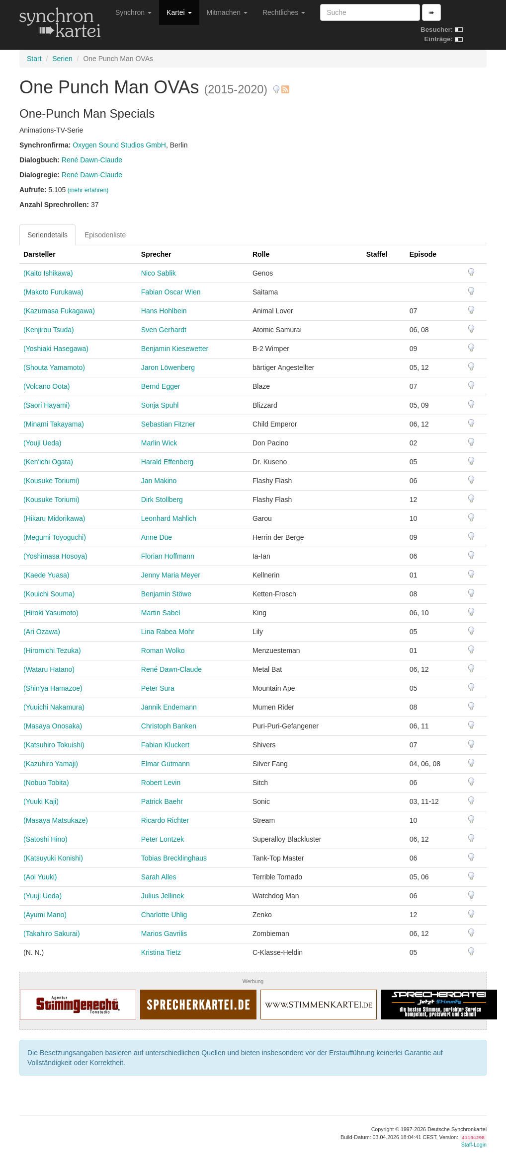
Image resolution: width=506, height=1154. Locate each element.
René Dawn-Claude (92, 160)
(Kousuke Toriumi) (51, 481)
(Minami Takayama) (53, 424)
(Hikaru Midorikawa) (54, 518)
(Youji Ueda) (42, 443)
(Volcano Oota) (46, 386)
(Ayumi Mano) (45, 915)
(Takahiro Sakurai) (51, 934)
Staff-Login (474, 1145)
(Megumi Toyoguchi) (54, 537)
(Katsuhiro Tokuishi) (53, 745)
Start (34, 59)
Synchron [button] (133, 12)
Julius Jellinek (162, 896)
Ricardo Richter (165, 820)
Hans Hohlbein (164, 311)
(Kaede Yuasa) (46, 575)
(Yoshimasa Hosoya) (55, 556)
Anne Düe (156, 537)
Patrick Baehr (162, 801)
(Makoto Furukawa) (53, 292)
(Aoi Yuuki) (40, 877)
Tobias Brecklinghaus (174, 858)
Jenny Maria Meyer (170, 575)
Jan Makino (159, 481)
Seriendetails (47, 235)
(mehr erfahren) (88, 190)
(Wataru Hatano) (49, 669)
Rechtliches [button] (283, 12)
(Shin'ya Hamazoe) (53, 688)
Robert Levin (160, 783)
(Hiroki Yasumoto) (51, 613)
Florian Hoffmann (167, 556)
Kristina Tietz (161, 952)
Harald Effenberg (167, 462)
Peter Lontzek (162, 839)
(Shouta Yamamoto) (54, 367)
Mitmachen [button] (227, 12)
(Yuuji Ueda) (42, 896)
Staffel (377, 254)
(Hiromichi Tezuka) (52, 650)
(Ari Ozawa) (41, 632)
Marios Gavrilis (164, 934)
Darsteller (39, 254)
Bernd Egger (160, 386)
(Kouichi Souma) (49, 594)
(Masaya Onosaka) (52, 726)
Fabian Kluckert (165, 745)
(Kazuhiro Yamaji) (50, 764)
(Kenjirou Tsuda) (48, 330)
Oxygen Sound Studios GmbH (119, 145)
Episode (423, 254)
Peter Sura (157, 688)
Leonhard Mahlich (168, 518)
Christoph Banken (168, 726)
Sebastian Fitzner (168, 424)
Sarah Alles (158, 877)
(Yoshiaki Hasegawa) (55, 349)
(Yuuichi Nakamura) (53, 707)
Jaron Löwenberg (168, 367)
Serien (62, 59)
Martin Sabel (160, 613)
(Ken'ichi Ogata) (48, 462)
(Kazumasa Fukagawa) (59, 311)
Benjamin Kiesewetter (174, 349)
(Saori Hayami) (46, 405)
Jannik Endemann (169, 707)
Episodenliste (105, 235)
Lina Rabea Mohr (167, 632)
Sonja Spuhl (160, 405)
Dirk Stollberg (162, 500)
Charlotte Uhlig (164, 915)
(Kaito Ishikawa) (48, 273)
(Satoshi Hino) (45, 839)
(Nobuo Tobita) (46, 783)
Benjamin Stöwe (166, 594)
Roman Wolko (163, 650)
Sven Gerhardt (163, 330)
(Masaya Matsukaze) (55, 820)
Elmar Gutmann (165, 764)
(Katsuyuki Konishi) (53, 858)
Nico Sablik (158, 273)
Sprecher (156, 254)
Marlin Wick (159, 443)
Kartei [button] (179, 12)
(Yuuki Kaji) (41, 801)
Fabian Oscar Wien (171, 292)
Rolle (261, 254)
